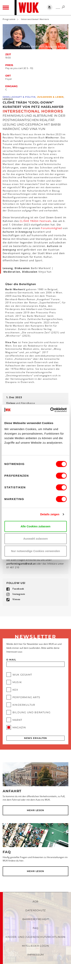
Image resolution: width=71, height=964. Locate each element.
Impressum (35, 954)
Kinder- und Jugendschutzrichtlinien (35, 936)
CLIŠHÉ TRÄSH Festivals (35, 221)
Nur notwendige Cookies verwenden (35, 551)
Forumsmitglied (51, 228)
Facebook (18, 588)
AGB (35, 901)
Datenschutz (35, 910)
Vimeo (16, 599)
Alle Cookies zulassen (36, 526)
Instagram (18, 594)
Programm (9, 19)
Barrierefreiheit (35, 919)
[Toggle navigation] (6, 7)
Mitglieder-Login (35, 945)
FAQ (7, 852)
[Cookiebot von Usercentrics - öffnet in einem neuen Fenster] (50, 409)
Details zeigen (49, 514)
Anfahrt (12, 791)
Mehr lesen (35, 810)
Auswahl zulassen (35, 538)
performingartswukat (21, 563)
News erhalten (35, 738)
